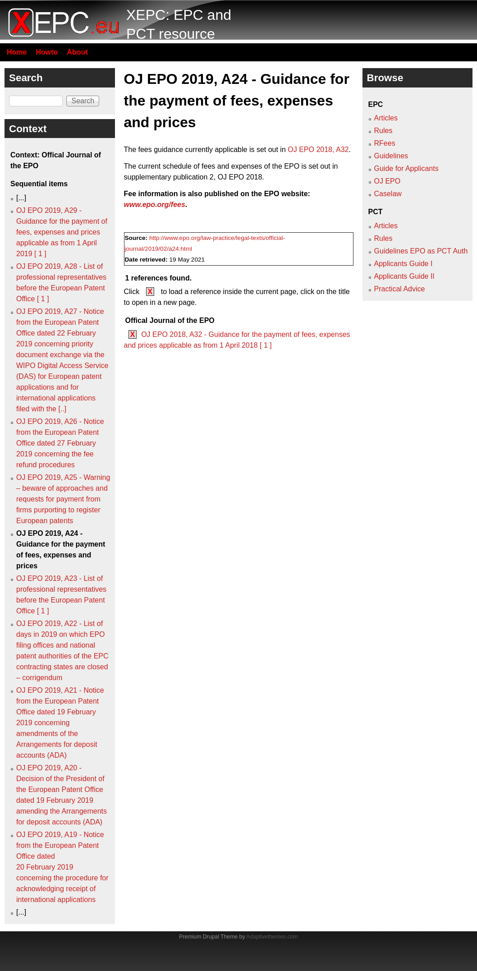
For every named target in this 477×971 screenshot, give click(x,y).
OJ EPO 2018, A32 (318, 149)
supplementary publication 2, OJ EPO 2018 (193, 177)
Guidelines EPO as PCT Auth (421, 251)
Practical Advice (399, 289)
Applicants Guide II (404, 276)
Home (17, 52)
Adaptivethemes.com (272, 937)
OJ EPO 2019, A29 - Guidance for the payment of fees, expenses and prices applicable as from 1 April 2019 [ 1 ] (61, 232)
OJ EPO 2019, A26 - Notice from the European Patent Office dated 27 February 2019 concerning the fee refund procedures (60, 443)
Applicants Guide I (403, 263)
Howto (47, 52)
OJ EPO (387, 181)
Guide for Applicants (406, 168)
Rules (383, 130)
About (77, 52)
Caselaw (388, 194)
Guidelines (391, 156)
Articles (386, 118)
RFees (384, 143)
